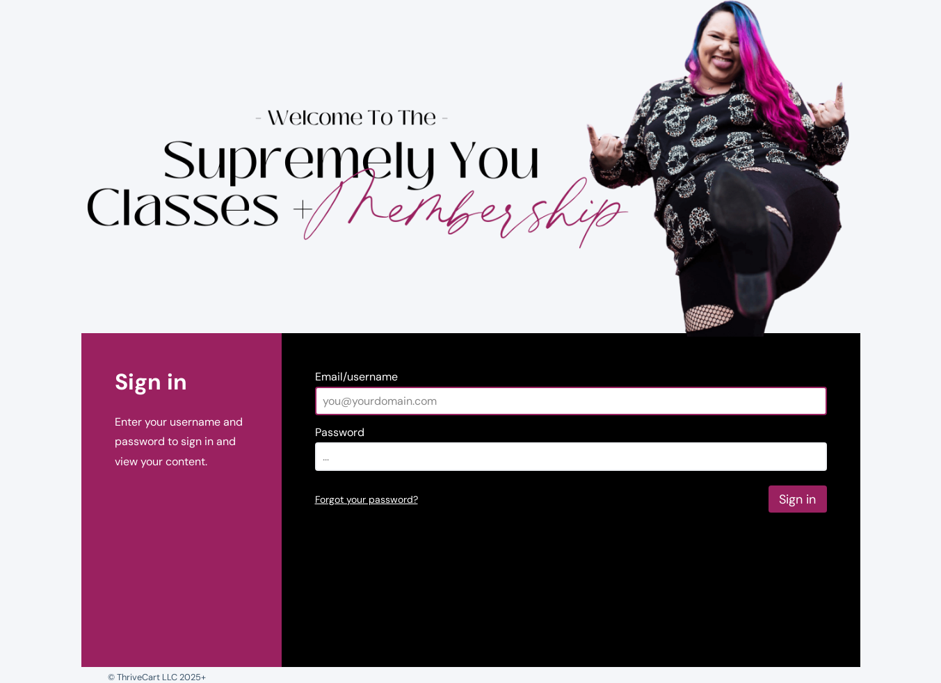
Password (339, 432)
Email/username (356, 376)
